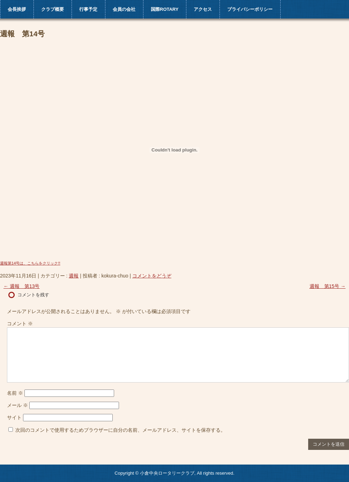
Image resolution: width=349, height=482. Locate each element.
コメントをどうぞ (151, 276)
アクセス (203, 9)
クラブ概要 (52, 9)
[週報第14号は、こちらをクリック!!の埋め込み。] (174, 150)
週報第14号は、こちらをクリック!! (30, 263)
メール (17, 405)
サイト (14, 417)
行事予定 (88, 9)
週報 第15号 (328, 286)
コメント (20, 323)
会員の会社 (124, 9)
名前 (15, 393)
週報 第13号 (21, 286)
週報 (74, 276)
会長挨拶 (17, 9)
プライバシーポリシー (250, 9)
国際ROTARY (164, 9)
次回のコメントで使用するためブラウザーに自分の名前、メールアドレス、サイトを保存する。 (120, 430)
